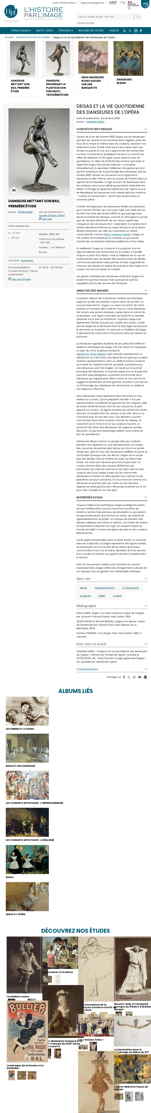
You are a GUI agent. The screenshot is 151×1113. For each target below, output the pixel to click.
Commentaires (87, 675)
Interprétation (89, 504)
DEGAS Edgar (25, 218)
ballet (102, 602)
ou (90, 360)
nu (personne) (130, 594)
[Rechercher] (105, 17)
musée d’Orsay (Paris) (52, 221)
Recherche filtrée (91, 30)
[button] (22, 69)
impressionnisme (105, 594)
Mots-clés (43, 30)
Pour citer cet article (91, 650)
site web (47, 225)
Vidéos (114, 30)
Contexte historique (94, 135)
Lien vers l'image (21, 285)
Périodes (64, 30)
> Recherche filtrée (85, 22)
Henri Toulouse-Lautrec (117, 240)
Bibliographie (86, 612)
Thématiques (20, 30)
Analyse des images (92, 297)
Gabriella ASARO (95, 128)
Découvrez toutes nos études (34, 37)
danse (83, 594)
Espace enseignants (92, 3)
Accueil (9, 37)
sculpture (85, 602)
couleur (117, 602)
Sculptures (27, 266)
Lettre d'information (64, 3)
